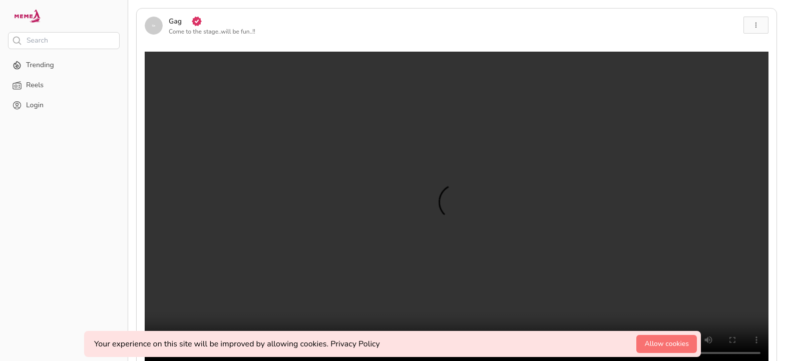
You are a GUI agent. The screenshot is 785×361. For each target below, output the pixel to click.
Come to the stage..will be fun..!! (212, 32)
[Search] (64, 40)
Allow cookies (666, 343)
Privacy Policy (355, 343)
